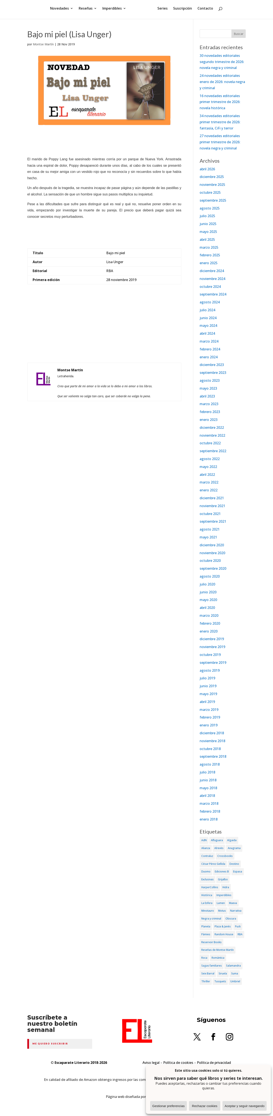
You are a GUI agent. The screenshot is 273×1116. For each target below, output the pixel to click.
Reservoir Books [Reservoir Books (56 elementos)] (211, 942)
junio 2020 (208, 592)
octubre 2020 (210, 560)
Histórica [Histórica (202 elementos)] (206, 895)
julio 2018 (207, 772)
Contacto (204, 11)
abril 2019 (207, 701)
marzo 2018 (209, 803)
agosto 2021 (210, 529)
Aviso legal (151, 1062)
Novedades (61, 11)
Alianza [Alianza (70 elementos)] (205, 848)
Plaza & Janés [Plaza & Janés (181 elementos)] (223, 926)
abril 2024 (207, 333)
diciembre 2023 (212, 364)
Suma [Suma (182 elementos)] (234, 973)
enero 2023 (209, 419)
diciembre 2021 (212, 498)
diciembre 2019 (212, 639)
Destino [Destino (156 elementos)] (234, 864)
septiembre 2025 (213, 200)
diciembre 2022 (212, 427)
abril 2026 (207, 169)
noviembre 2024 (212, 278)
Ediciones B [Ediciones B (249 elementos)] (222, 871)
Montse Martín (43, 44)
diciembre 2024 (212, 270)
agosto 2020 (210, 576)
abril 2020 (207, 607)
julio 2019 (207, 678)
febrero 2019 (210, 717)
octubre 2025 (210, 192)
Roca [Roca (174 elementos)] (204, 958)
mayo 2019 (208, 693)
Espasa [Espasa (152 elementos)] (237, 871)
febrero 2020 (210, 623)
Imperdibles (113, 11)
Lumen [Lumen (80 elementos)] (221, 903)
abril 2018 (207, 795)
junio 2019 (208, 686)
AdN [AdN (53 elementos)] (204, 840)
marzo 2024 (209, 341)
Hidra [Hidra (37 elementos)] (225, 887)
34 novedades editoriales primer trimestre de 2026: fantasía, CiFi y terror (220, 122)
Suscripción (181, 11)
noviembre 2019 (212, 646)
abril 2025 (207, 239)
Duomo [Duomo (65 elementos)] (206, 871)
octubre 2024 (210, 286)
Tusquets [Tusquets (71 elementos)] (220, 981)
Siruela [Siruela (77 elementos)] (223, 973)
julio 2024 (207, 310)
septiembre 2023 (213, 372)
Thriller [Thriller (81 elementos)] (205, 981)
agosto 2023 (210, 380)
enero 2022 (209, 490)
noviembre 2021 (212, 505)
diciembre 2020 (212, 545)
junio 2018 (208, 780)
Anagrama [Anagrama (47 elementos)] (234, 848)
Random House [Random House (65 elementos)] (224, 934)
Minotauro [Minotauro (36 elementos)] (207, 910)
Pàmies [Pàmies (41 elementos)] (205, 934)
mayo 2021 (208, 537)
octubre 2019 (210, 654)
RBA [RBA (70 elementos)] (240, 934)
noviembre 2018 (212, 741)
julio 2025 (207, 216)
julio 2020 (207, 584)
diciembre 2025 (212, 176)
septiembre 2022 (213, 451)
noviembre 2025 (212, 184)
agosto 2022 (210, 458)
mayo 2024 (208, 325)
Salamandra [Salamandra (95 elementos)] (233, 965)
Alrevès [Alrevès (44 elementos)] (219, 848)
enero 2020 (209, 631)
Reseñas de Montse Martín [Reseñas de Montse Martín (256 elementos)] (217, 950)
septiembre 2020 (213, 568)
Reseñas (87, 11)
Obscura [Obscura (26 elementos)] (230, 918)
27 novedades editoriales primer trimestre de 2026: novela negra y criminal (220, 142)
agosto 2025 (210, 208)
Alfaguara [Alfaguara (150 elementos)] (217, 840)
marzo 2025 (209, 247)
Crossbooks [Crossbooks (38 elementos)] (225, 856)
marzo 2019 (209, 709)
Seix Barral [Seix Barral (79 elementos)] (207, 973)
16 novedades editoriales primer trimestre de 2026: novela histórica (220, 101)
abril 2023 (207, 396)
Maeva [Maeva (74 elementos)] (233, 903)
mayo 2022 (208, 466)
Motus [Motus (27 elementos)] (222, 910)
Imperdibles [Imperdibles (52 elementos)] (223, 895)
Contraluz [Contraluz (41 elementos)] (207, 856)
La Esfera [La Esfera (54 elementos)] (206, 903)
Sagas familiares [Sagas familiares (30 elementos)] (211, 965)
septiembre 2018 (213, 756)
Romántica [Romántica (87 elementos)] (218, 958)
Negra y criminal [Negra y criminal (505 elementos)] (211, 918)
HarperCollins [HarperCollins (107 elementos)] (209, 887)
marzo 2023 (209, 404)
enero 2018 (209, 819)
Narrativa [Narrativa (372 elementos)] (235, 910)
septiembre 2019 (213, 662)
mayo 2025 (208, 231)
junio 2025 (208, 223)
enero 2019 (209, 725)
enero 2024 (209, 357)
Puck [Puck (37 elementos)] (238, 926)
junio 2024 (208, 318)
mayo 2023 (208, 388)
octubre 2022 (210, 443)
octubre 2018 (210, 748)
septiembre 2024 (213, 294)
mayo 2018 (208, 788)
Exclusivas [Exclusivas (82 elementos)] (207, 879)
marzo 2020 (209, 615)
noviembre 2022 (212, 435)
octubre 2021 (210, 513)
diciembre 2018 (212, 733)
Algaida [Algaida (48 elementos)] (232, 840)
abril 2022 (207, 474)
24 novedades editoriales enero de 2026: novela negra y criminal (222, 81)
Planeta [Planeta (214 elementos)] (205, 926)
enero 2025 (209, 263)
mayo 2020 (208, 599)
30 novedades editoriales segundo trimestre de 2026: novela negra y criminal (222, 61)
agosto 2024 (210, 302)
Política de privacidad (214, 1062)
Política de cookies (178, 1062)
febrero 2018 (210, 811)
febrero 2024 (210, 349)
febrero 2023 (210, 411)
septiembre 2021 (213, 521)
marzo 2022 (209, 482)
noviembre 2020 (212, 553)
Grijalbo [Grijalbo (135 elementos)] (223, 879)
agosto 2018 (210, 764)
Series (161, 11)
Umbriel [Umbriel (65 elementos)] (235, 981)
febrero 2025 (210, 255)
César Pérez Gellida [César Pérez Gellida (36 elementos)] (213, 864)
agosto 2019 (210, 670)
